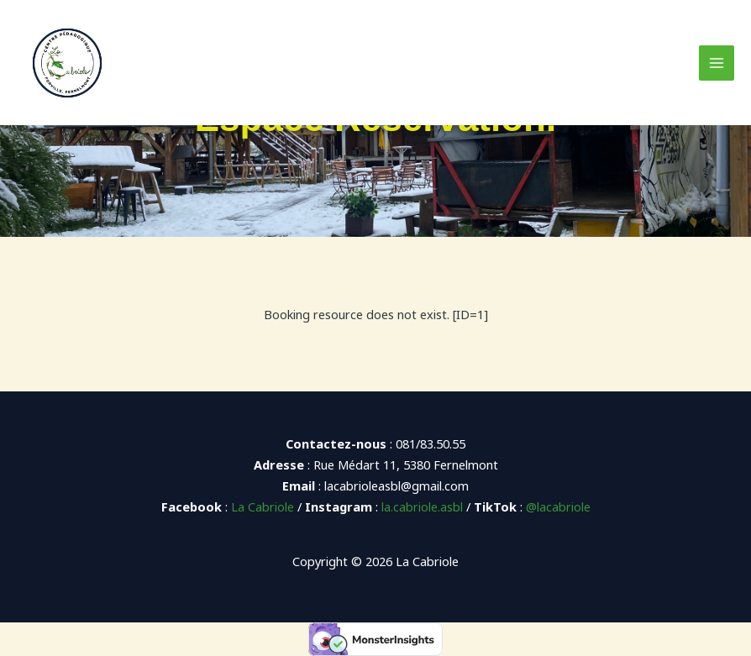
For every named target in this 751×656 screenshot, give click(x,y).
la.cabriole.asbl (422, 506)
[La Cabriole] (67, 63)
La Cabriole (262, 506)
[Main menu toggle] (716, 63)
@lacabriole (558, 506)
